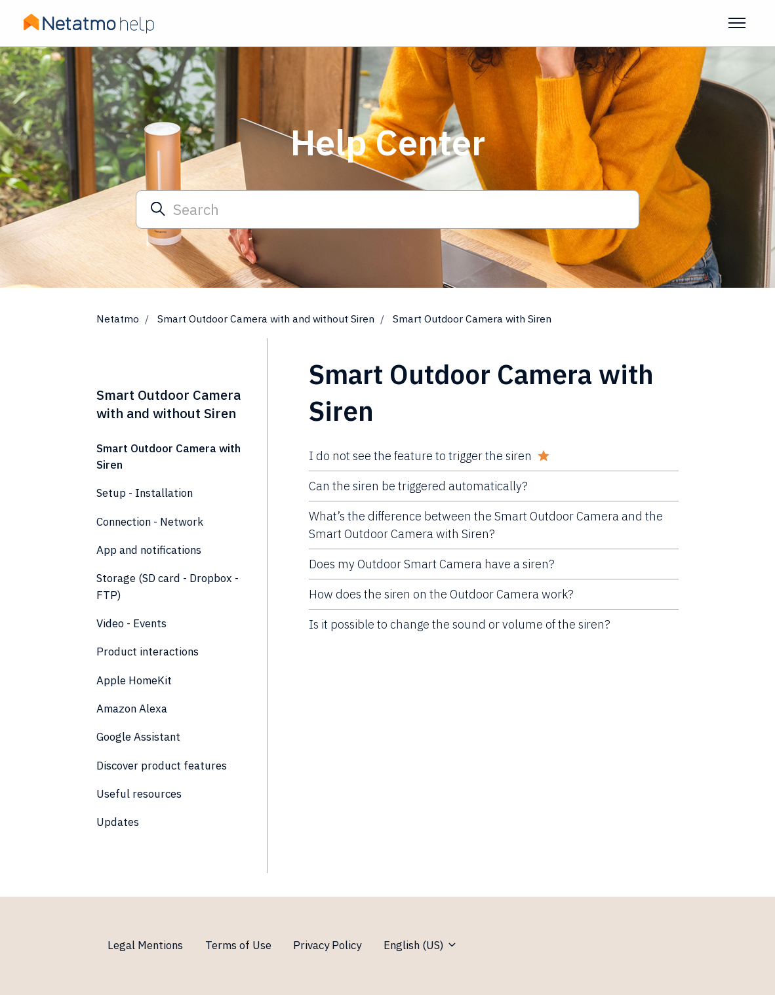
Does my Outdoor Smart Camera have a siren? (432, 564)
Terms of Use (238, 945)
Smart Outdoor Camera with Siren (472, 318)
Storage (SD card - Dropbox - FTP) (167, 586)
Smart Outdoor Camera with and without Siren (265, 318)
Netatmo (117, 318)
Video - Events (131, 623)
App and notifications (148, 550)
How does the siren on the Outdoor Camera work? (441, 594)
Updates (117, 822)
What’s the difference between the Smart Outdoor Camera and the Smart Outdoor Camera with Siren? (486, 525)
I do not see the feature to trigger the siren (420, 455)
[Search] (387, 209)
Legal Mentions (145, 945)
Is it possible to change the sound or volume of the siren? (459, 624)
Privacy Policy (327, 945)
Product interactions (147, 651)
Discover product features (161, 765)
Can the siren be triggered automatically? (418, 486)
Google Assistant (138, 737)
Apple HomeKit (134, 680)
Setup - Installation (144, 493)
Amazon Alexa (131, 708)
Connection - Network (149, 522)
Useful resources (139, 794)
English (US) (421, 945)
